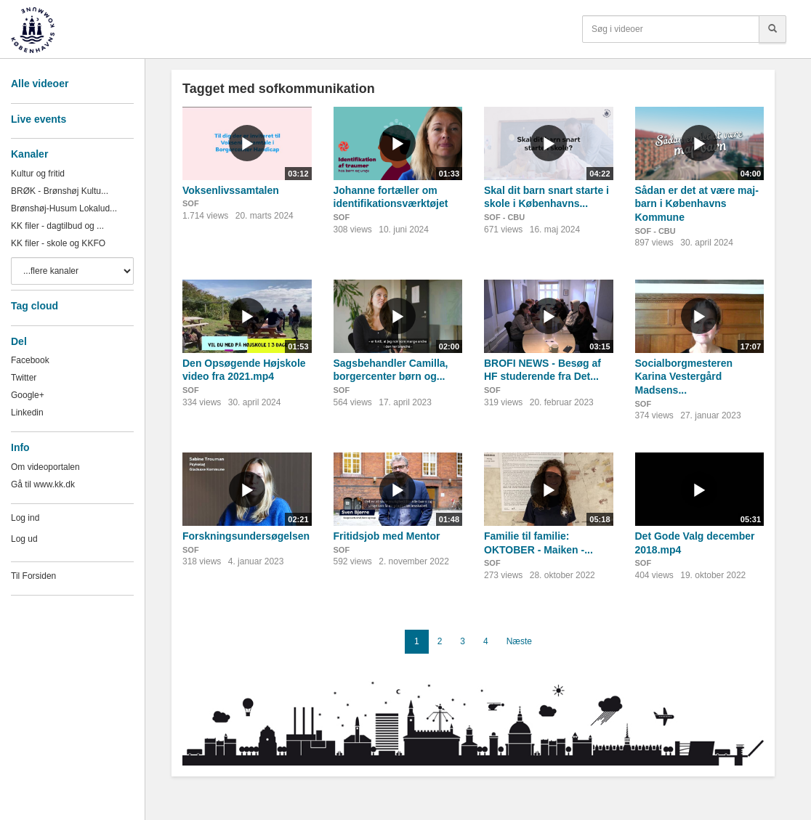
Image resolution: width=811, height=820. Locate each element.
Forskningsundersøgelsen (246, 536)
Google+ (27, 395)
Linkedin (27, 412)
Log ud (24, 539)
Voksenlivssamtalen (230, 190)
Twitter (23, 378)
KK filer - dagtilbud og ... (57, 226)
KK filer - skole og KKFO (58, 243)
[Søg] (772, 29)
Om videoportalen (45, 467)
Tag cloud (34, 306)
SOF (190, 203)
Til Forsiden (33, 576)
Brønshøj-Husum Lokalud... (64, 208)
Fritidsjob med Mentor (387, 536)
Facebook (30, 360)
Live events (38, 119)
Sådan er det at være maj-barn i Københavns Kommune (697, 203)
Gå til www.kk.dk (43, 484)
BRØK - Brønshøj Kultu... (59, 191)
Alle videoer (39, 83)
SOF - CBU (504, 217)
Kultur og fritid (38, 174)
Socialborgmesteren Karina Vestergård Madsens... (684, 376)
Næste (519, 641)
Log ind (25, 518)
